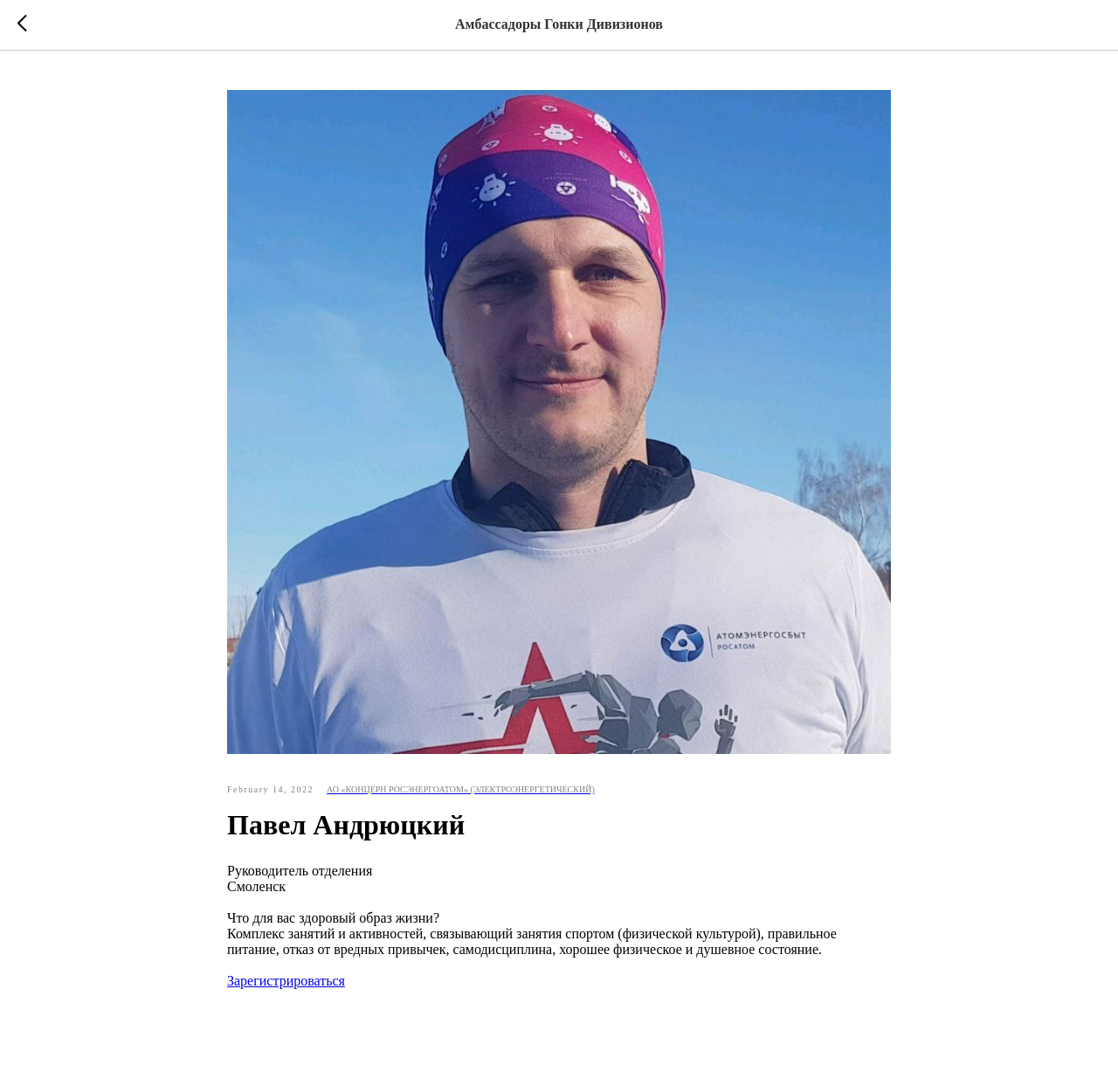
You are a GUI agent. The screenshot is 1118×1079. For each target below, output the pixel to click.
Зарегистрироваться (286, 980)
